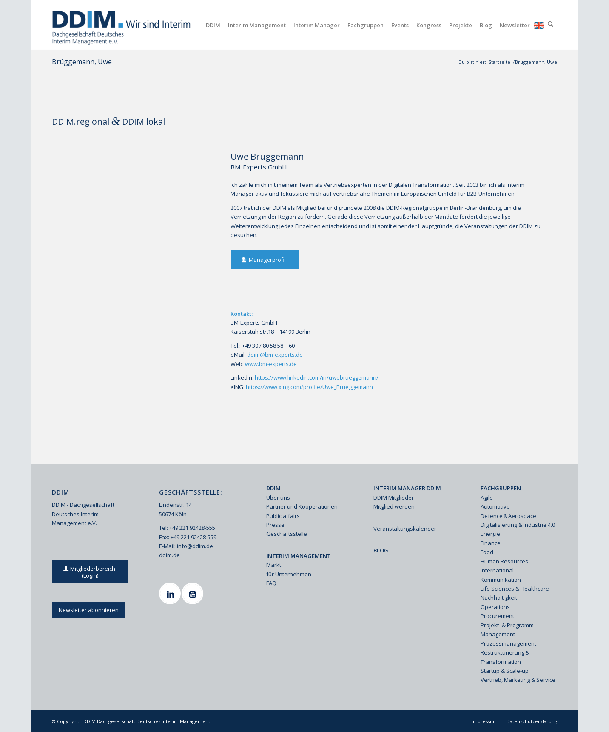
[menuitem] (213, 25)
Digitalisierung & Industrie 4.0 (518, 525)
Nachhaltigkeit (499, 597)
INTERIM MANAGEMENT (298, 556)
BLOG (380, 550)
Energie (490, 534)
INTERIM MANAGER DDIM (407, 488)
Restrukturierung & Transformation (505, 657)
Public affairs (283, 516)
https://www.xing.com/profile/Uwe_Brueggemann (309, 387)
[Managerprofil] (265, 259)
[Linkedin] (171, 593)
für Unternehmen (288, 574)
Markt (273, 565)
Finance (491, 543)
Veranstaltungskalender (404, 528)
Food (487, 552)
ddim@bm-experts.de (275, 354)
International (497, 570)
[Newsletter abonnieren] (88, 610)
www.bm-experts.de (271, 364)
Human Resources (504, 561)
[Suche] (550, 25)
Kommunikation (501, 579)
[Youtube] (193, 593)
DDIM (273, 488)
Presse (275, 525)
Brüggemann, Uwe (82, 61)
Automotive (495, 506)
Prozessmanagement (508, 643)
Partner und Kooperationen (302, 506)
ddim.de (169, 555)
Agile (487, 497)
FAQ (271, 583)
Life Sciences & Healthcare (515, 588)
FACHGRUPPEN (501, 488)
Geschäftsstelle (286, 534)
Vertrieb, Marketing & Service (518, 679)
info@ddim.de (195, 546)
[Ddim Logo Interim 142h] (122, 25)
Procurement (497, 616)
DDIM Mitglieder (393, 497)
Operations (495, 607)
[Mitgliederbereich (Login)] (90, 571)
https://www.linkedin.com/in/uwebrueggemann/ (316, 377)
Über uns (278, 497)
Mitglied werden (394, 506)
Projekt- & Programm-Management (508, 629)
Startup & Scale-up (505, 671)
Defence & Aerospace (508, 516)
